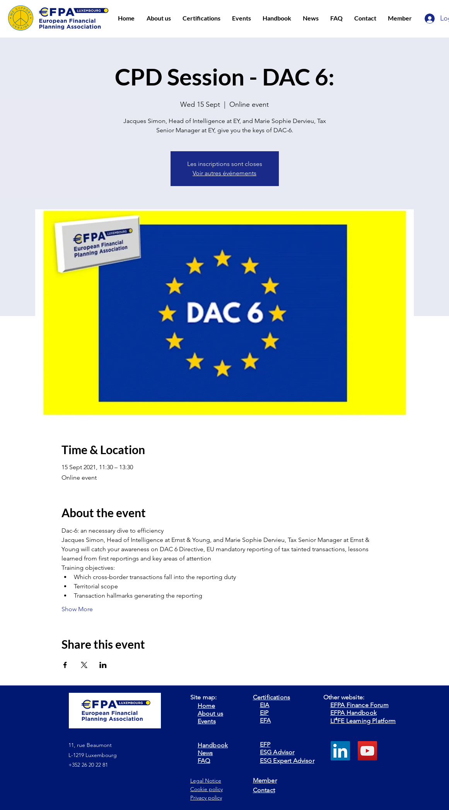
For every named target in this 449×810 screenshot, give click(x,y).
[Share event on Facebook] (65, 665)
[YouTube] (367, 750)
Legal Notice (205, 780)
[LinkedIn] (340, 750)
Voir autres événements (224, 173)
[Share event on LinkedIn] (103, 665)
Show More (77, 609)
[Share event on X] (84, 665)
